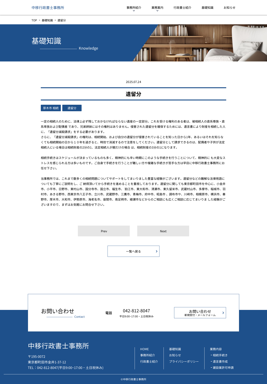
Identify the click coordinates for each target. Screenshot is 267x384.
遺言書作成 (220, 361)
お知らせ (229, 7)
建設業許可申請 (223, 367)
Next (163, 231)
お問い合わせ (200, 313)
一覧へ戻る (133, 251)
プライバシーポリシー (184, 361)
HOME (144, 349)
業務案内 (157, 7)
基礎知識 (207, 7)
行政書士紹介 (182, 7)
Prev (104, 231)
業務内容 (216, 349)
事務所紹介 (133, 7)
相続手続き (220, 355)
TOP (34, 20)
